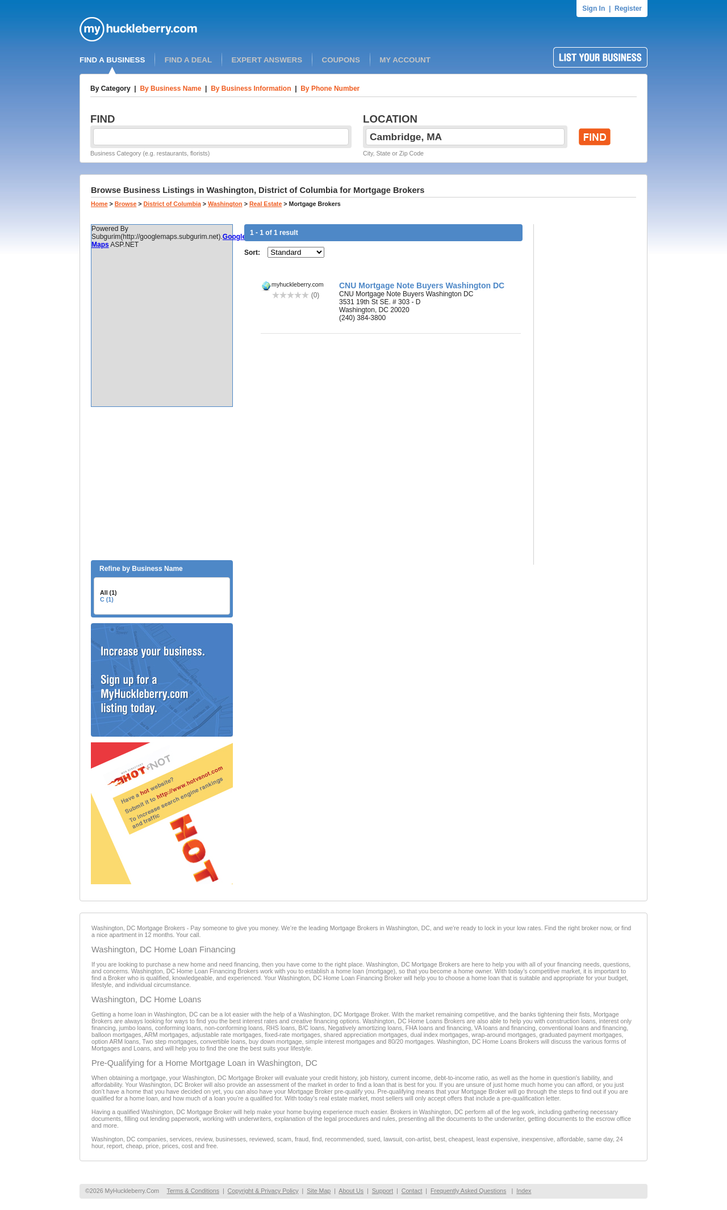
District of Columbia (172, 203)
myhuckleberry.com (297, 284)
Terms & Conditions (193, 1190)
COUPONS (341, 60)
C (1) (107, 599)
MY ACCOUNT (405, 60)
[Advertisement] (162, 483)
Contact (412, 1190)
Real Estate (265, 203)
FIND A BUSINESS (112, 60)
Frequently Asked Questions (468, 1190)
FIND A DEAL (188, 60)
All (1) (108, 592)
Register (628, 8)
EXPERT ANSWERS (266, 60)
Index (523, 1190)
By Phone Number (330, 89)
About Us (351, 1190)
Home (99, 203)
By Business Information (251, 89)
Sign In (593, 8)
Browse (126, 203)
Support (382, 1190)
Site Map (319, 1190)
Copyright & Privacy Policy (263, 1190)
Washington (225, 203)
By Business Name (170, 89)
